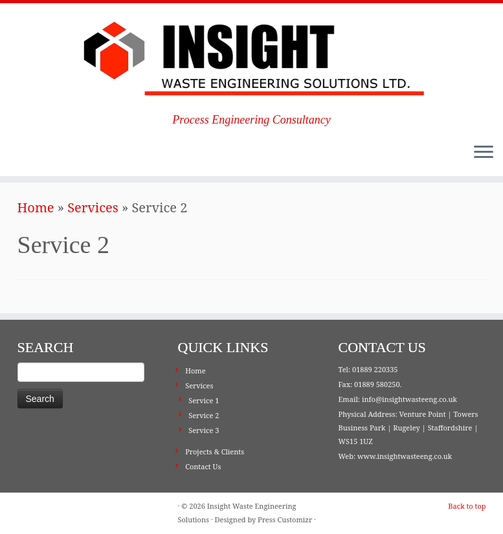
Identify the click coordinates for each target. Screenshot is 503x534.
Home (35, 207)
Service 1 (203, 400)
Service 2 (203, 415)
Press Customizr (285, 519)
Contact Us (203, 466)
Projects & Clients (214, 451)
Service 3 (203, 430)
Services (92, 207)
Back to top (467, 506)
